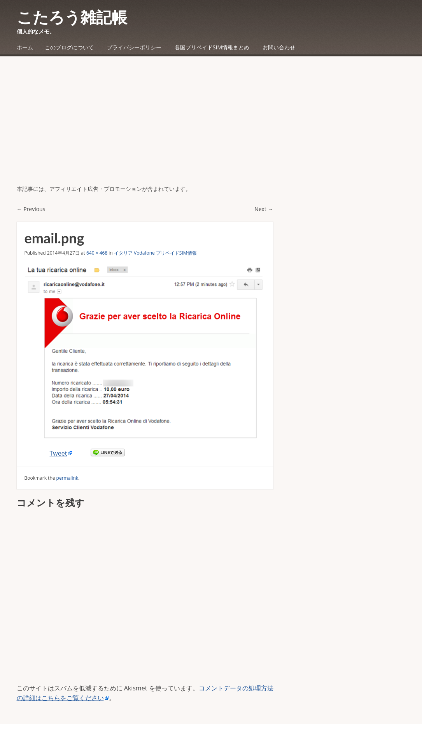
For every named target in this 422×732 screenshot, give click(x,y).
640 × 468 (96, 253)
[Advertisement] (211, 126)
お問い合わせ (279, 47)
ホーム (25, 47)
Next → (263, 209)
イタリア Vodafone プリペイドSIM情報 (155, 253)
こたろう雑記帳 (72, 17)
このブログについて (69, 47)
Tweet (58, 453)
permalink (67, 478)
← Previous (31, 209)
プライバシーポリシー (134, 47)
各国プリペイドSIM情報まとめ (212, 47)
